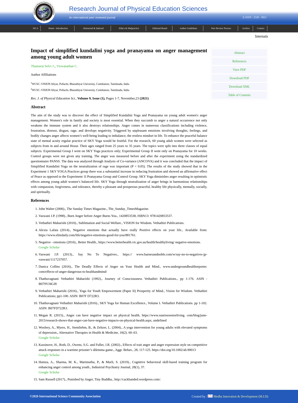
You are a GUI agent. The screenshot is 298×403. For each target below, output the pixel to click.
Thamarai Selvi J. (42, 66)
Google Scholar (49, 247)
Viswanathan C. (67, 66)
